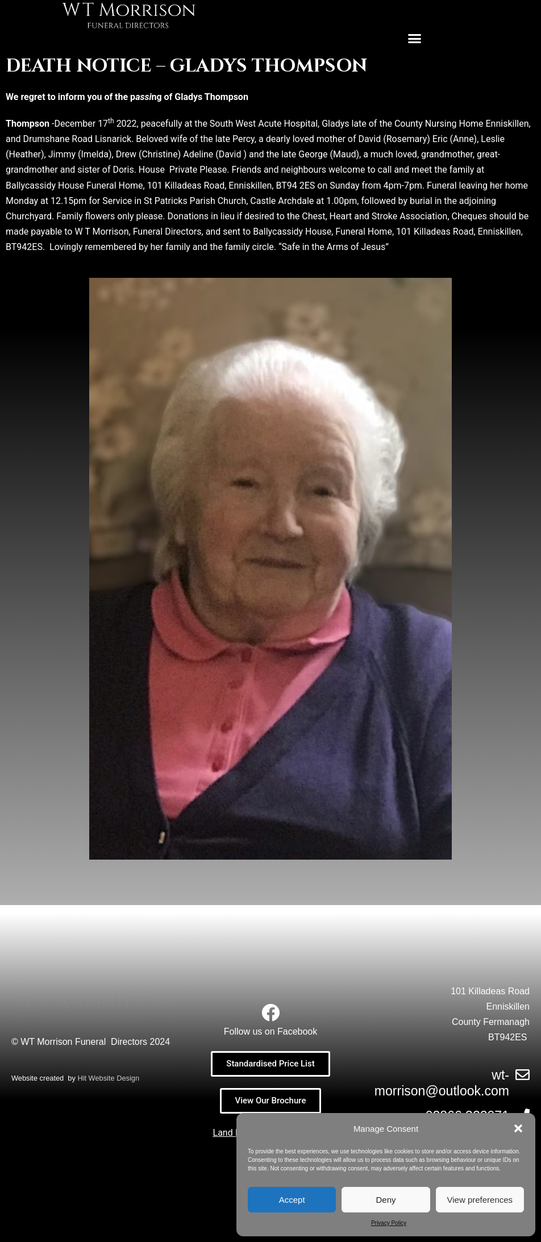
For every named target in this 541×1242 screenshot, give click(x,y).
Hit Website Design (108, 1203)
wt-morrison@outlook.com (441, 1083)
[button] (518, 1128)
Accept (292, 1200)
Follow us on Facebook (271, 1031)
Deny (386, 1200)
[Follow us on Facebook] (270, 1012)
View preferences (480, 1200)
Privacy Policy (388, 1223)
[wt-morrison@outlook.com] (522, 1075)
